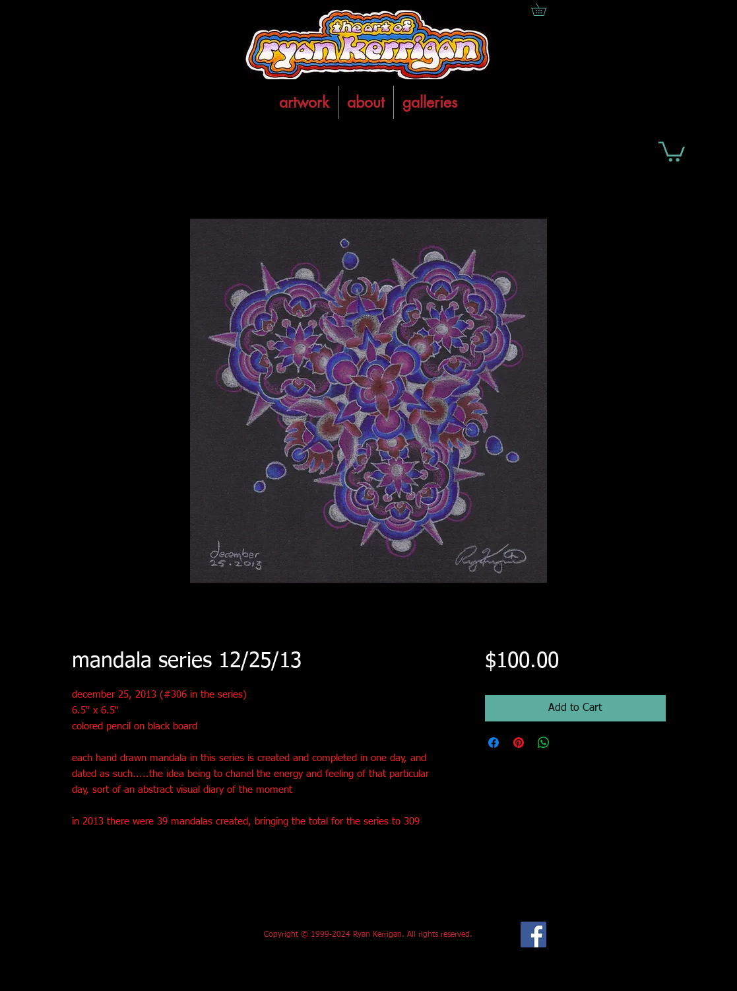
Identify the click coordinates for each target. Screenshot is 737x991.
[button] (671, 150)
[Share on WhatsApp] (544, 743)
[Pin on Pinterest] (519, 743)
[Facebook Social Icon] (533, 934)
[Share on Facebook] (493, 743)
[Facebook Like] (169, 934)
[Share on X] (569, 743)
